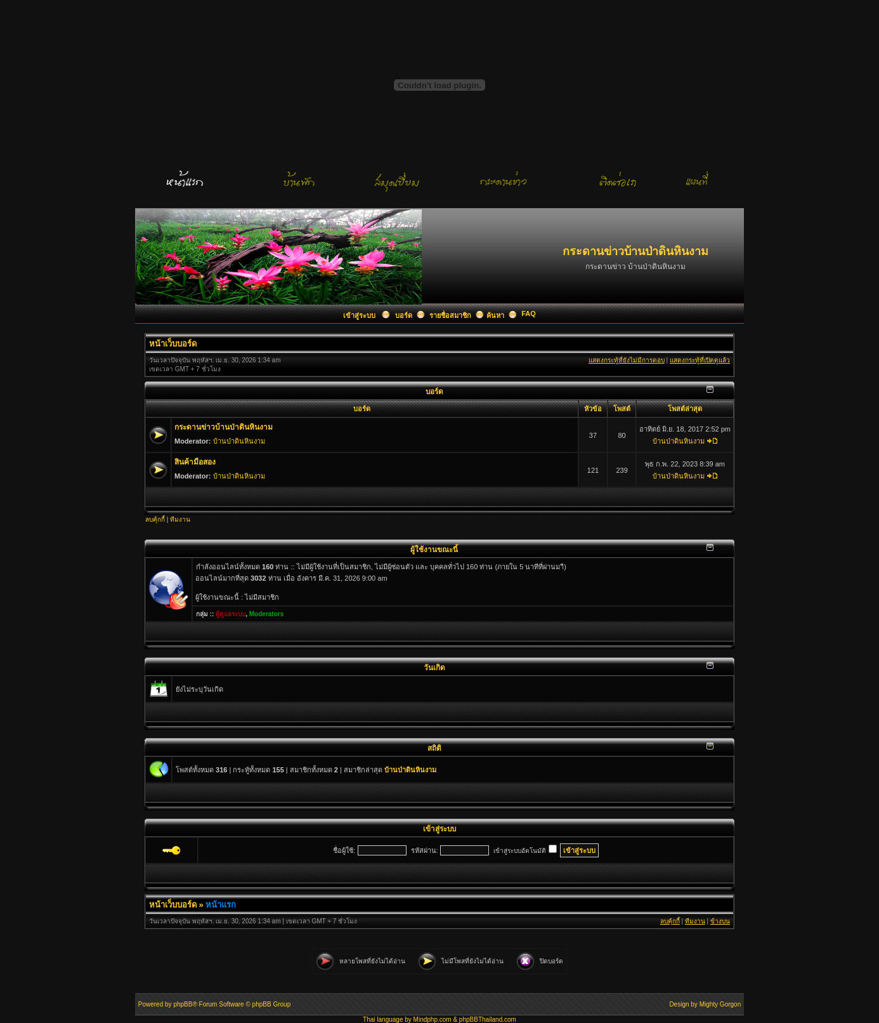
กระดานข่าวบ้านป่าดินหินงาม (223, 427)
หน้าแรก (220, 904)
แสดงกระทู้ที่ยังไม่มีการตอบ (627, 360)
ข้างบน (720, 921)
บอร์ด (403, 315)
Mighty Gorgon (720, 1004)
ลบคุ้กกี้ (155, 519)
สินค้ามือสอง (195, 462)
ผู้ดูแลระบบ (230, 613)
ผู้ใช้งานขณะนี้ (434, 549)
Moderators (266, 613)
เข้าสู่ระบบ (360, 315)
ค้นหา (495, 315)
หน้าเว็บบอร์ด (173, 343)
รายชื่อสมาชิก (450, 315)
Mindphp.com (432, 1019)
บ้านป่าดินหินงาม (239, 441)
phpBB (182, 1004)
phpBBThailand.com (487, 1019)
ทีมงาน (180, 519)
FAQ (528, 313)
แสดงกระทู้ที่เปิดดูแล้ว (700, 360)
